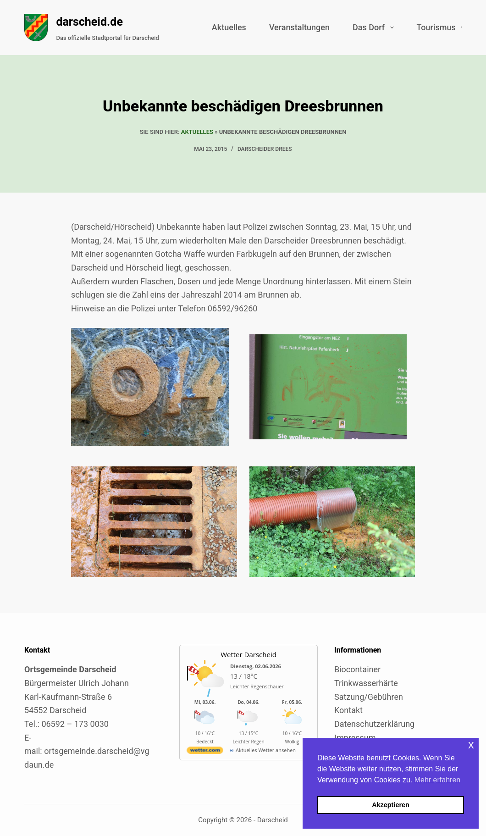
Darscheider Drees (264, 149)
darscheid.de (89, 21)
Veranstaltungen (299, 27)
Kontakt (348, 710)
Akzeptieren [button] (390, 804)
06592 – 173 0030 (75, 724)
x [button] (471, 744)
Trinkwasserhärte (366, 683)
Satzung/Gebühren (368, 697)
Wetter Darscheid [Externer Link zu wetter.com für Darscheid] (248, 654)
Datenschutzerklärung (374, 724)
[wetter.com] (205, 751)
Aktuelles (229, 27)
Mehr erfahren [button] (437, 780)
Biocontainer (357, 669)
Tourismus (443, 27)
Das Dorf (375, 27)
